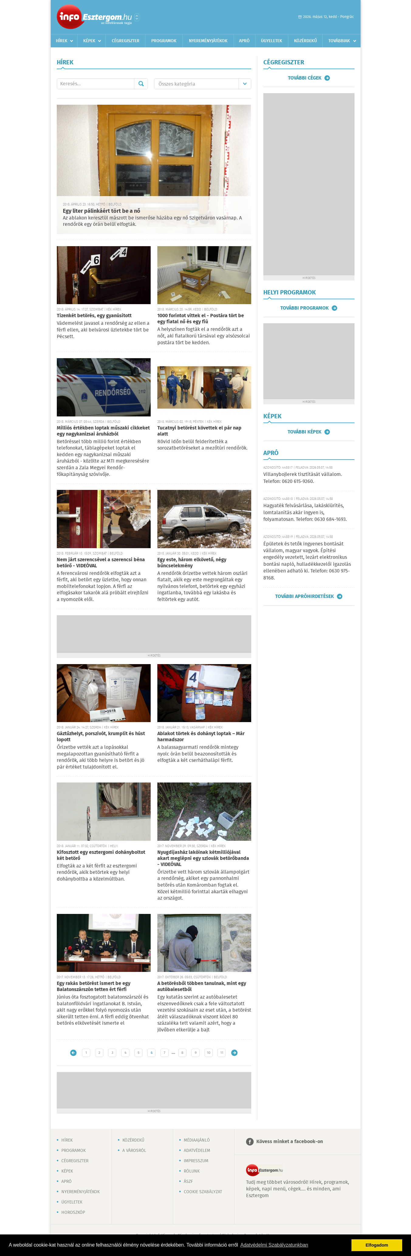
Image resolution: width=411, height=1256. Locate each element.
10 (209, 1053)
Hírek (61, 41)
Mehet (141, 83)
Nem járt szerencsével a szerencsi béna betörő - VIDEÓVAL (101, 563)
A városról (134, 1150)
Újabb (73, 1053)
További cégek (304, 78)
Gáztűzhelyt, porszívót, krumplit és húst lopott (101, 737)
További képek (304, 432)
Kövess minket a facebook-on (289, 1142)
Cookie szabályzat (203, 1192)
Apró (244, 41)
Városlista (137, 17)
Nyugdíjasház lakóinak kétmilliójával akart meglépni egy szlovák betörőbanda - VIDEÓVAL (203, 858)
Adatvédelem (197, 1150)
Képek (89, 41)
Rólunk (192, 1171)
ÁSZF (188, 1181)
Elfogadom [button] (377, 1245)
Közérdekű (305, 41)
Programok (163, 41)
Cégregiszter (125, 41)
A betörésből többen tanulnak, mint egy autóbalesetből (201, 986)
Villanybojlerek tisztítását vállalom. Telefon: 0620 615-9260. (302, 478)
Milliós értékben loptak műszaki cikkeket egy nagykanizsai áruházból (103, 431)
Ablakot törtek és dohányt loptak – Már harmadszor (201, 737)
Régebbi (234, 1053)
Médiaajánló (197, 1140)
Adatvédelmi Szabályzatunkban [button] (274, 1245)
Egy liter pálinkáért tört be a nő (101, 211)
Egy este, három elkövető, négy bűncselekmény (191, 563)
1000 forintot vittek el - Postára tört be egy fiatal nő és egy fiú (200, 319)
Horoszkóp (73, 1212)
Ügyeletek (271, 41)
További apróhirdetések (304, 596)
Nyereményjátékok (208, 41)
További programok (304, 308)
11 (221, 1053)
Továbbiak (339, 41)
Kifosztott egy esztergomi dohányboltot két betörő (101, 855)
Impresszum (196, 1161)
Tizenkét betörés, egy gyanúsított (94, 316)
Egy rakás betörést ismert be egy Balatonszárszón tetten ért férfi (93, 986)
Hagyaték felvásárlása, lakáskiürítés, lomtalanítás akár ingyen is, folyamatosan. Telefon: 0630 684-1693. (305, 512)
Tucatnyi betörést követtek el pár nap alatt (199, 431)
